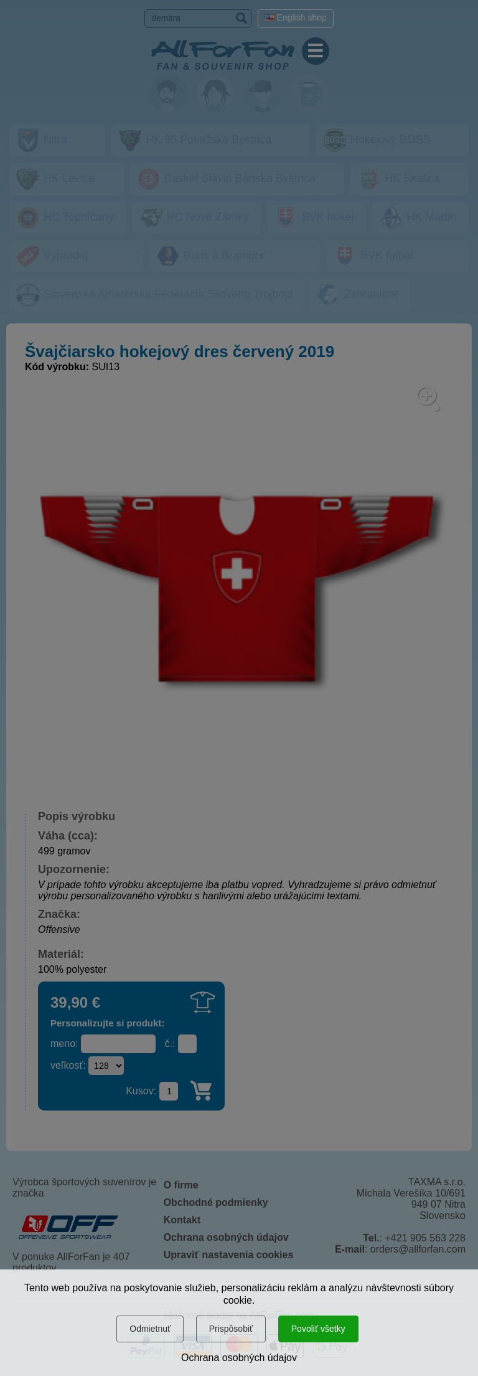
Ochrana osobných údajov (239, 1357)
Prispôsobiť (231, 1329)
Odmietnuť (150, 1329)
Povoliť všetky (318, 1329)
